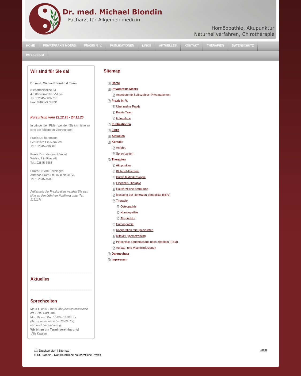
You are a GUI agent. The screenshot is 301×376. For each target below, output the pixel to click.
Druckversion (45, 350)
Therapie (122, 200)
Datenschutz (120, 253)
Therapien (119, 159)
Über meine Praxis (128, 106)
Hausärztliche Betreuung (132, 188)
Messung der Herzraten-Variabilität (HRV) (143, 194)
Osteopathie (128, 206)
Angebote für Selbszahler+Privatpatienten (143, 94)
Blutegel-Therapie (127, 171)
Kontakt (117, 141)
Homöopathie (129, 212)
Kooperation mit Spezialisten (134, 230)
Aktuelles (118, 135)
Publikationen (121, 124)
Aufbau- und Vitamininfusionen (136, 247)
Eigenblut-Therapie (128, 183)
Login (263, 349)
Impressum (119, 259)
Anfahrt (120, 147)
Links (115, 130)
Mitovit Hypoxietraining (131, 235)
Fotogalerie (123, 118)
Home (116, 83)
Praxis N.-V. (120, 100)
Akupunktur (123, 165)
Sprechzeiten (124, 153)
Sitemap (64, 350)
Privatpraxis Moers (125, 88)
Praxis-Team (124, 112)
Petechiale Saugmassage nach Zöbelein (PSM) (147, 241)
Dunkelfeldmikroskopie (131, 177)
